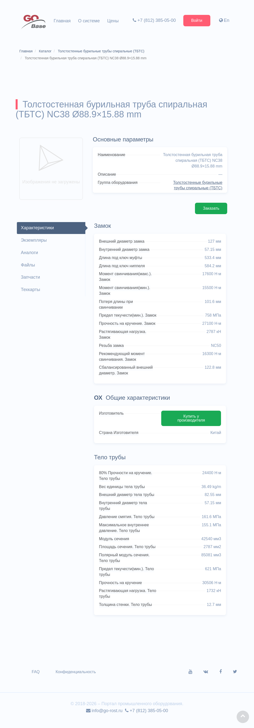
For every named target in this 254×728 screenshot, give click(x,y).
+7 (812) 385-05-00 (154, 20)
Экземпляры (34, 240)
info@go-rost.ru (104, 717)
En (224, 20)
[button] (243, 717)
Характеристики (37, 228)
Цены (113, 20)
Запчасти (30, 277)
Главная (62, 20)
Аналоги (29, 253)
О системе (89, 20)
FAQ (36, 678)
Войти (196, 20)
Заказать (211, 209)
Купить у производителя (191, 424)
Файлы (28, 265)
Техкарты (30, 290)
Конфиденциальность (76, 678)
